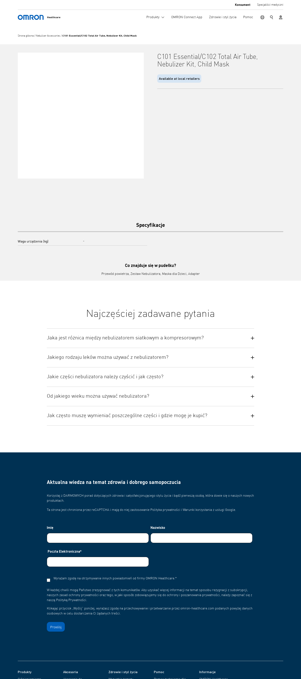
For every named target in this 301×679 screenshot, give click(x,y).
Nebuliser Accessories (48, 36)
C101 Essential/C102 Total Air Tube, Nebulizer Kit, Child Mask (99, 35)
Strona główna (26, 36)
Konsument (242, 4)
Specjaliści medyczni (270, 4)
